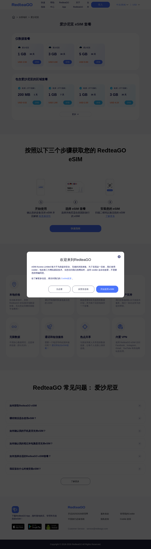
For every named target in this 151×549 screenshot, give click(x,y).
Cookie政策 (66, 278)
